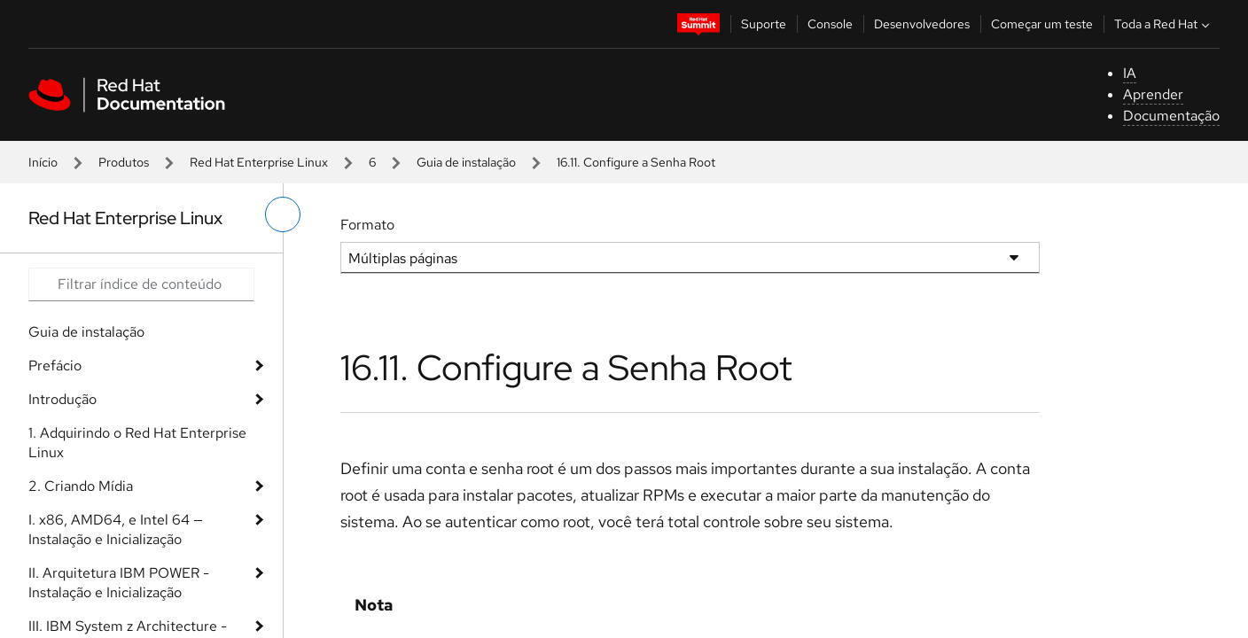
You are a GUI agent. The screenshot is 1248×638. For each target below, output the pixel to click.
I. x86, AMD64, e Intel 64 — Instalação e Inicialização (115, 529)
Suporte (763, 24)
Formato (367, 224)
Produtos (123, 162)
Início (43, 162)
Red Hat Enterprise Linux (259, 162)
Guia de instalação (466, 162)
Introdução (62, 399)
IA (1129, 73)
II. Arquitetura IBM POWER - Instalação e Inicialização (118, 583)
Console (830, 24)
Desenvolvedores (922, 24)
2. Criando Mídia (80, 486)
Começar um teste (1042, 24)
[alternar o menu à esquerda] (282, 214)
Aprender (1153, 94)
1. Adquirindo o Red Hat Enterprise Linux (137, 443)
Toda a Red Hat (1163, 24)
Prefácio (55, 365)
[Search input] (141, 284)
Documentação (1171, 115)
